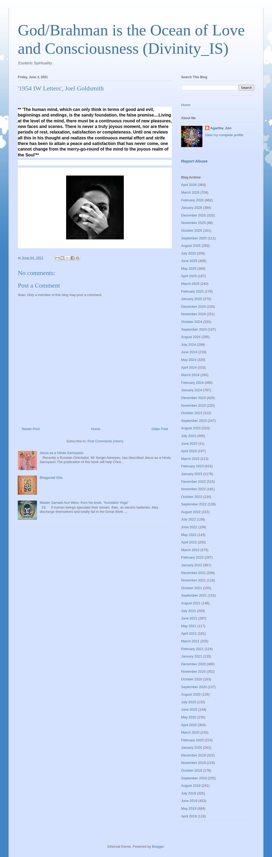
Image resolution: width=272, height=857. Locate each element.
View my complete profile (224, 135)
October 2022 (191, 497)
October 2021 (191, 588)
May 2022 (188, 535)
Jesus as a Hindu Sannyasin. (62, 453)
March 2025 (190, 284)
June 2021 (189, 618)
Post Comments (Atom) (105, 441)
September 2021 (194, 595)
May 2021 (188, 626)
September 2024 (194, 329)
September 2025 (194, 238)
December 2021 (193, 573)
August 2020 (191, 694)
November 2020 (193, 671)
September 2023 (194, 421)
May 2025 (188, 269)
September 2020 (194, 687)
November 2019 (193, 763)
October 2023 (191, 413)
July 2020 (188, 702)
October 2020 (191, 679)
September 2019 (194, 778)
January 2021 (191, 656)
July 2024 (188, 345)
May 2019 (188, 808)
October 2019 (191, 770)
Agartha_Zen (220, 128)
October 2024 (191, 322)
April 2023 (189, 451)
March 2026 (190, 192)
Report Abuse (194, 161)
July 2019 (188, 793)
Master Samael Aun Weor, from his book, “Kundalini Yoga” (84, 503)
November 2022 (193, 489)
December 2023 (193, 398)
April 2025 (189, 276)
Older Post (160, 429)
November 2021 (193, 580)
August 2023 (191, 428)
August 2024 (191, 337)
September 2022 (194, 504)
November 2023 (193, 405)
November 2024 (193, 314)
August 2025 (191, 246)
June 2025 (189, 261)
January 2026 (191, 208)
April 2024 (189, 367)
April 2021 (189, 633)
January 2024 (191, 390)
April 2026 (189, 185)
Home (95, 429)
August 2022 (191, 512)
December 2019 (193, 755)
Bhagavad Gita (51, 478)
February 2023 (192, 466)
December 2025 (193, 215)
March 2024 (190, 375)
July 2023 (188, 436)
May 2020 (188, 717)
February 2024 (192, 383)
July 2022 (188, 519)
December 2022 (193, 482)
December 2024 (193, 307)
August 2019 (191, 786)
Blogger (158, 846)
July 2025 (188, 253)
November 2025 (193, 223)
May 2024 (188, 360)
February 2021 (192, 649)
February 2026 (192, 200)
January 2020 (191, 748)
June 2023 (189, 444)
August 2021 (191, 603)
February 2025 (192, 291)
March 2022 (190, 550)
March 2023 (190, 459)
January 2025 (191, 299)
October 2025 (191, 230)
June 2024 (189, 352)
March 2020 (190, 732)
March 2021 (190, 641)
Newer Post (31, 429)
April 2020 (189, 725)
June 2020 (189, 710)
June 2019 (189, 801)
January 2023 (191, 474)
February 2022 (192, 557)
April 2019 (189, 816)
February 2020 (192, 740)
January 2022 (191, 565)
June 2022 (189, 527)
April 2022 (189, 542)
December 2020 (193, 664)
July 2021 (188, 611)
